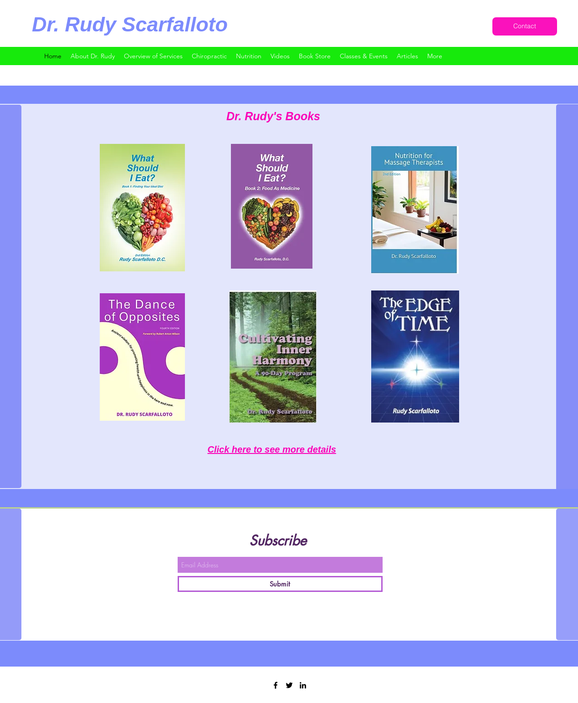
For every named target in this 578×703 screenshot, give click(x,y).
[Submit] (280, 584)
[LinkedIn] (302, 685)
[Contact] (524, 26)
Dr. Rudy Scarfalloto (130, 24)
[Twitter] (289, 685)
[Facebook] (275, 685)
